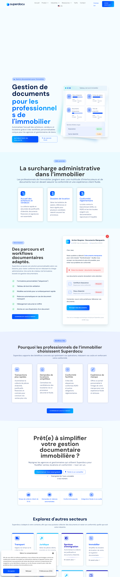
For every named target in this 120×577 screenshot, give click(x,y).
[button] (53, 553)
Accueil (36, 3)
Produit (44, 3)
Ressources (66, 3)
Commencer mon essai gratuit (48, 472)
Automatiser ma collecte (21, 139)
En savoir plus (47, 139)
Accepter (11, 571)
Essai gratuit (107, 4)
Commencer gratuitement (25, 316)
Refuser (28, 571)
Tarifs (76, 3)
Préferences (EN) (45, 571)
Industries (54, 3)
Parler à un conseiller (75, 472)
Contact (82, 3)
